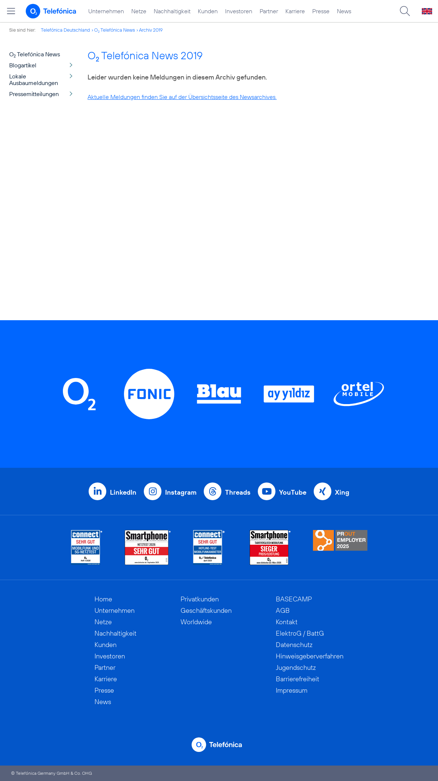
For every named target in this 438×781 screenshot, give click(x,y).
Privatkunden (200, 599)
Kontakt (287, 622)
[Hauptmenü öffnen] (11, 11)
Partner (269, 11)
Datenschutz (294, 644)
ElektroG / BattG (300, 633)
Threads (237, 492)
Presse (321, 11)
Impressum (291, 690)
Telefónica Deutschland (65, 30)
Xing (342, 492)
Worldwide (196, 622)
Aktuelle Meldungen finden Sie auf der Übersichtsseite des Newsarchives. (182, 96)
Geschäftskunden (206, 610)
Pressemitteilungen (34, 94)
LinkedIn (123, 492)
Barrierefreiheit (297, 679)
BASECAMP (294, 599)
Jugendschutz (296, 667)
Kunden (208, 11)
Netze (138, 11)
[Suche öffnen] (405, 11)
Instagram (180, 492)
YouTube (292, 492)
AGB (283, 610)
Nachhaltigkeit (172, 11)
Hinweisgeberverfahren (309, 656)
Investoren (238, 11)
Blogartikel (22, 65)
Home (103, 599)
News (344, 11)
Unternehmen (106, 11)
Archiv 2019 (151, 30)
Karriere (295, 11)
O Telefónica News (114, 30)
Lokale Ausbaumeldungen (33, 79)
